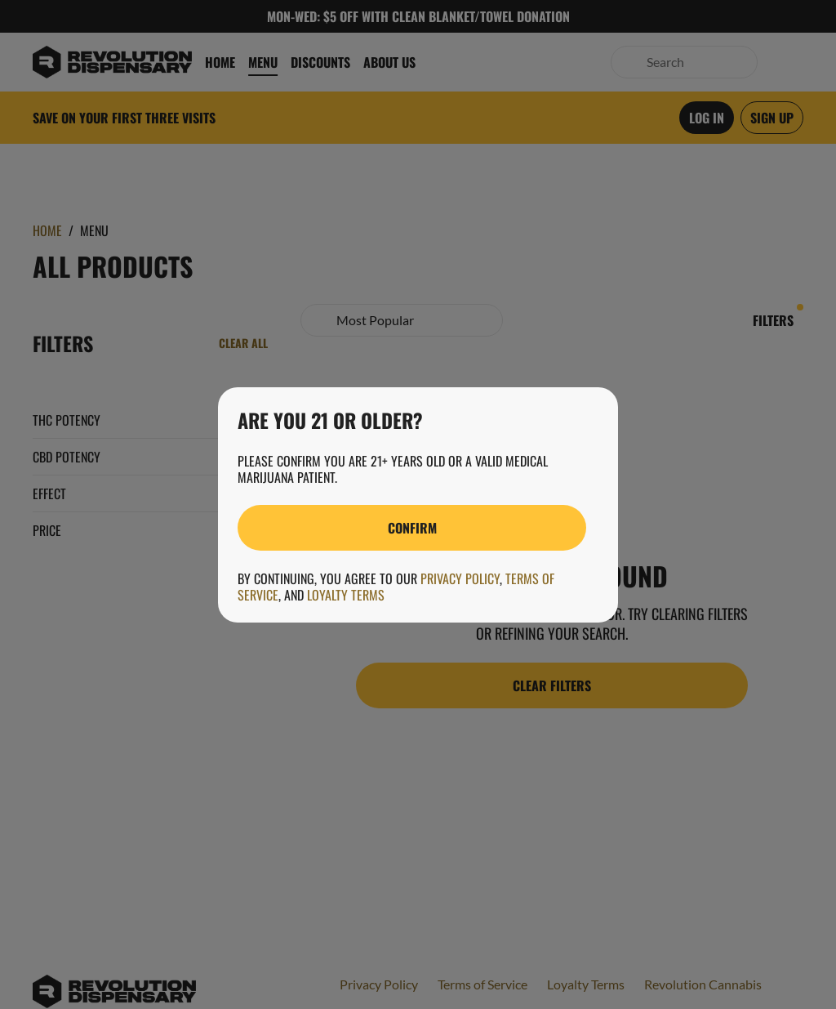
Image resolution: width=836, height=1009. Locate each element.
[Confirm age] (412, 528)
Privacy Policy (460, 578)
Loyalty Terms (346, 595)
